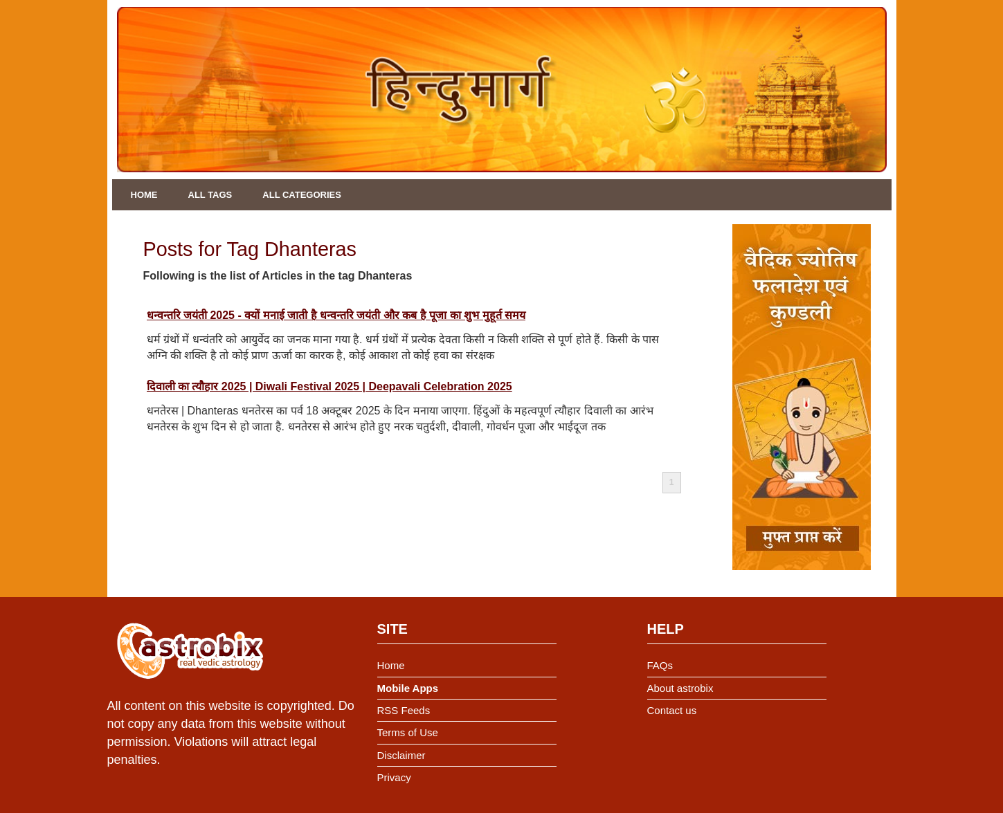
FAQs (660, 665)
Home (144, 195)
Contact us (672, 710)
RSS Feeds (404, 710)
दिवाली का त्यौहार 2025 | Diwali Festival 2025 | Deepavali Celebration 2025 (329, 386)
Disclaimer (401, 755)
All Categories (301, 195)
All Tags (210, 195)
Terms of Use (407, 732)
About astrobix (680, 688)
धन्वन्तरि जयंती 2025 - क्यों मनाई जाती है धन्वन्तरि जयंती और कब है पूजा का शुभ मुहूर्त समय (336, 315)
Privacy (394, 777)
